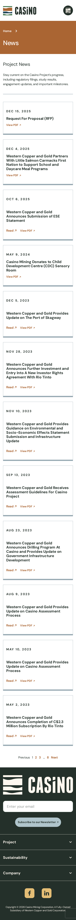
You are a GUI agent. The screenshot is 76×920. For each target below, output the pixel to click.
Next (54, 757)
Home (7, 31)
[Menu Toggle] (68, 10)
